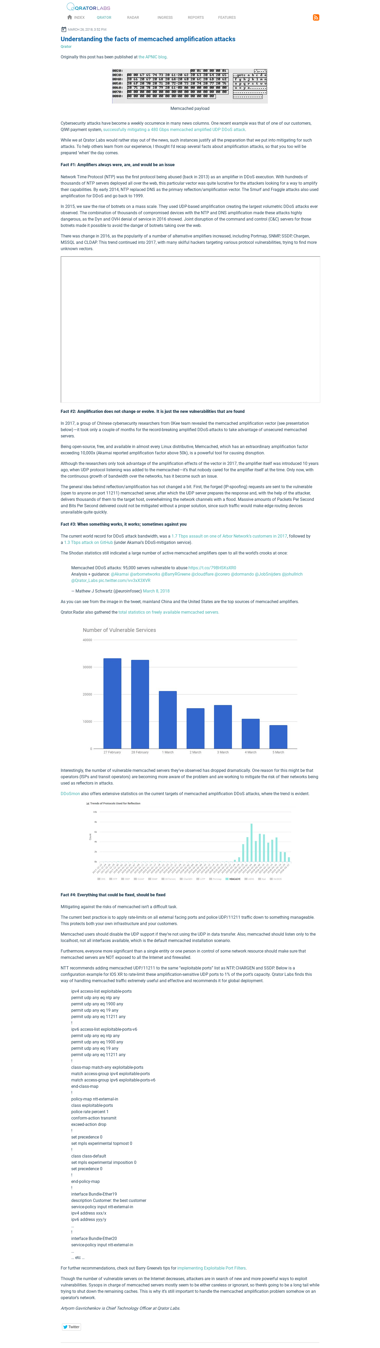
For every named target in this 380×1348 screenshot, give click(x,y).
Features (227, 17)
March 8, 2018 (156, 591)
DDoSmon (70, 793)
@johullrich (292, 574)
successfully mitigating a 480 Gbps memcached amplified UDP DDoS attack (174, 129)
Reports (196, 17)
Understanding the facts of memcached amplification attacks (148, 39)
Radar (133, 17)
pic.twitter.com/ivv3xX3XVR (124, 580)
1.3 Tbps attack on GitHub (88, 542)
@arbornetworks (145, 574)
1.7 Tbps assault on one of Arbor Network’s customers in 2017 (229, 536)
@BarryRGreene (175, 574)
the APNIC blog (153, 56)
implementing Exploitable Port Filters (211, 1268)
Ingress (165, 17)
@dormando (242, 574)
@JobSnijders (268, 574)
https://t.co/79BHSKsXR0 (212, 567)
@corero (222, 574)
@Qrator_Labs (84, 580)
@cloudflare (202, 574)
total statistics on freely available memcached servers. (168, 612)
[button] (71, 1327)
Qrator (104, 17)
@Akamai (120, 574)
